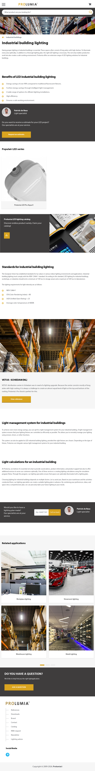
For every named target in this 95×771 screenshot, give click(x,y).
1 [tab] (42, 665)
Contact (14, 723)
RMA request (16, 731)
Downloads (15, 714)
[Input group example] (41, 512)
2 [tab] (47, 665)
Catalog (14, 727)
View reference (16, 399)
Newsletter (15, 735)
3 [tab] (53, 665)
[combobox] (47, 12)
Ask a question (19, 687)
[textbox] (47, 12)
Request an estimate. (16, 134)
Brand (13, 718)
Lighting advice (17, 739)
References (15, 710)
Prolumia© (57, 767)
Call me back (54, 512)
